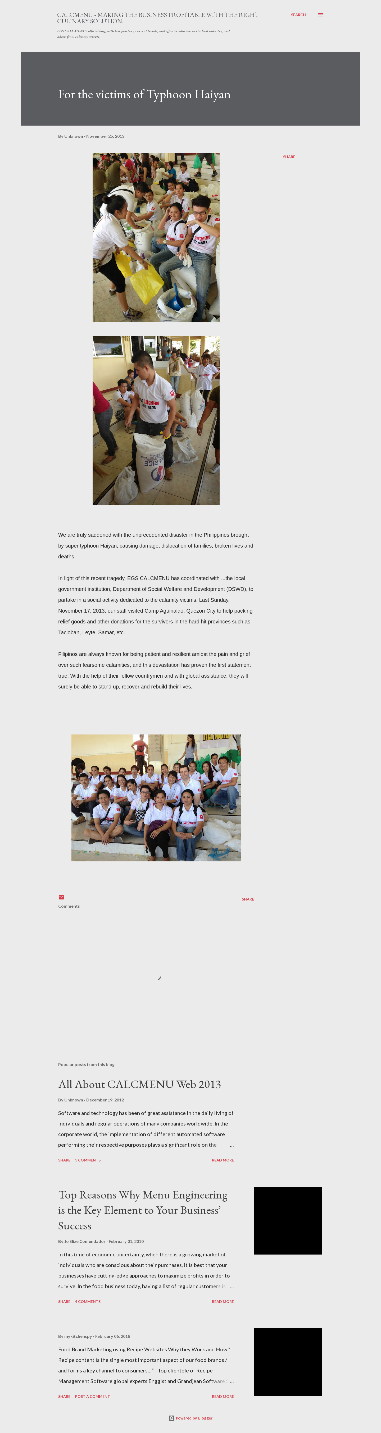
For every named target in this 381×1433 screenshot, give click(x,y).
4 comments (88, 1301)
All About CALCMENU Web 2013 (139, 1083)
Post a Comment (92, 1396)
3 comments (88, 1160)
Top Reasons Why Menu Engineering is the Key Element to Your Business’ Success (143, 1210)
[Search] (298, 15)
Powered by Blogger (190, 1418)
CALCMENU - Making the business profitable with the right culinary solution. (158, 18)
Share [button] (289, 156)
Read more (223, 1160)
